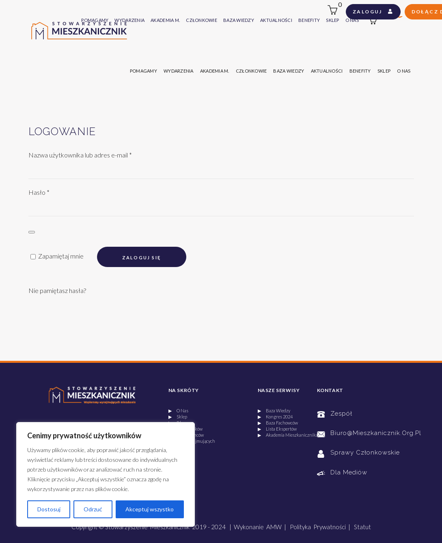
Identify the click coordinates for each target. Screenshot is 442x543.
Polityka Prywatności (318, 526)
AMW (274, 526)
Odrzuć (93, 509)
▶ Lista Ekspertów (277, 428)
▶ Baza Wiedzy (274, 410)
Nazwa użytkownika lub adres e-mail (80, 155)
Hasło (39, 192)
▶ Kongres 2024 (275, 416)
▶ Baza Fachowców (278, 422)
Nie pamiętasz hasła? (57, 290)
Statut (362, 526)
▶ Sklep (177, 416)
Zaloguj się (141, 257)
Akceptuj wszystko (149, 509)
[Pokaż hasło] (31, 232)
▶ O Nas (178, 410)
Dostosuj (48, 509)
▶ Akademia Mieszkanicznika (288, 434)
